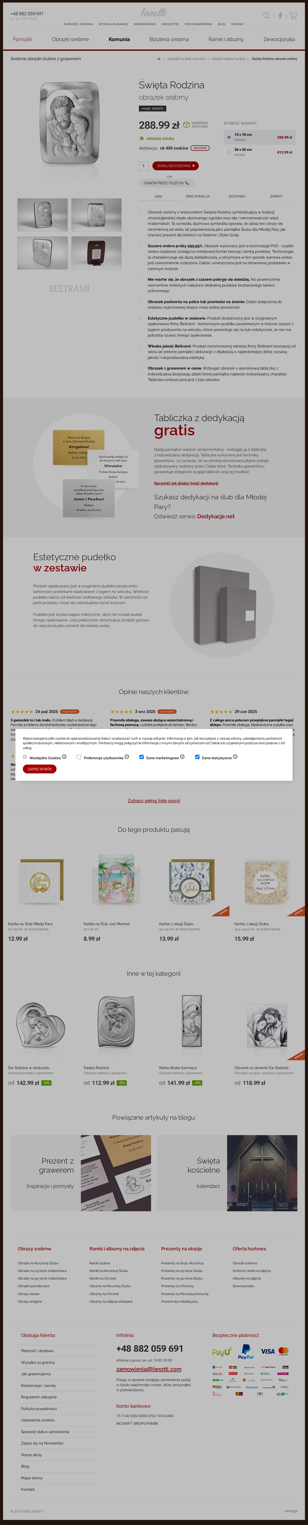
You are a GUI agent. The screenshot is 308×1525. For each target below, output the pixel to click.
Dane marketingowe (165, 758)
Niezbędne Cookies (48, 758)
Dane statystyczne (220, 758)
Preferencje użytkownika (106, 758)
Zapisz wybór (39, 769)
